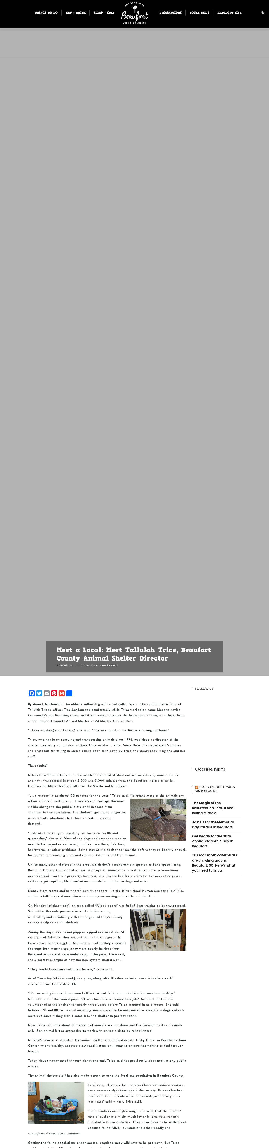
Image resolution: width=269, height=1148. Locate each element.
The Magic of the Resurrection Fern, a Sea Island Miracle (213, 807)
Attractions (88, 665)
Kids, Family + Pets (107, 665)
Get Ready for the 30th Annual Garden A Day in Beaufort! (212, 841)
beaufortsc (66, 665)
